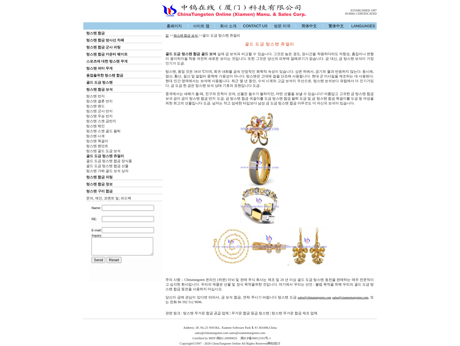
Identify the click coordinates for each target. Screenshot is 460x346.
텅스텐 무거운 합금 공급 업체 (206, 313)
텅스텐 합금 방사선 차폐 (105, 40)
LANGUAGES (363, 26)
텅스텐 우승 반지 (99, 116)
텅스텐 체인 (95, 126)
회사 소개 (228, 26)
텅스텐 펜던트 (97, 146)
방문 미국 (282, 26)
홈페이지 (174, 26)
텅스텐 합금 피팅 (99, 177)
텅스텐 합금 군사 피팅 (103, 47)
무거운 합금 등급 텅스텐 (250, 313)
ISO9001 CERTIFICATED (361, 13)
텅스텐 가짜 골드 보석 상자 (107, 171)
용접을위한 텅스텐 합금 (104, 75)
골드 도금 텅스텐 (99, 82)
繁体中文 (336, 26)
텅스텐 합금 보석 (99, 89)
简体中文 (309, 26)
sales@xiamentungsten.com (350, 297)
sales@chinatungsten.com (314, 297)
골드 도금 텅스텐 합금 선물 (107, 166)
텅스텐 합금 (95, 33)
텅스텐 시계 (95, 136)
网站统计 (274, 343)
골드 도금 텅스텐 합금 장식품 (109, 161)
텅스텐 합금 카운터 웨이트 (107, 54)
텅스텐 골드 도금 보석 (103, 151)
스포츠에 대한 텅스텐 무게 (107, 61)
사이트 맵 (201, 26)
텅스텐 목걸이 (97, 141)
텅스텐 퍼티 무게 (99, 68)
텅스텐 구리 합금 (99, 191)
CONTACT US (255, 26)
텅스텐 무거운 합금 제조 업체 (294, 313)
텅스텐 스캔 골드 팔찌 (103, 131)
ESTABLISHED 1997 (364, 10)
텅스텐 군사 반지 (99, 111)
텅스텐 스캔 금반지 (101, 121)
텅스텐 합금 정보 (99, 184)
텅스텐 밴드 (95, 106)
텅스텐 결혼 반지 (99, 101)
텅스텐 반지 (95, 96)
